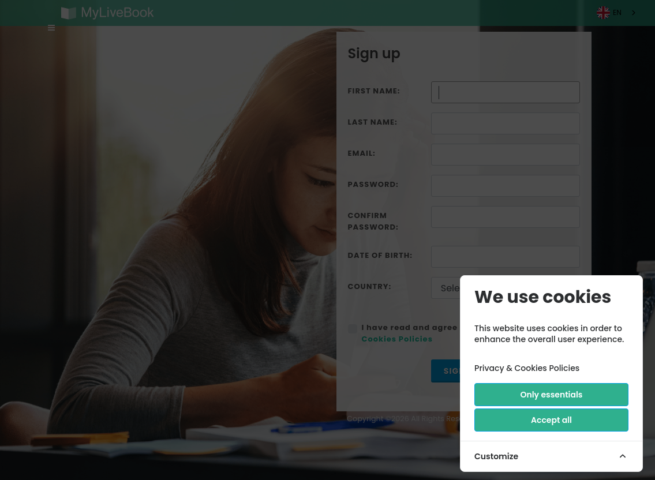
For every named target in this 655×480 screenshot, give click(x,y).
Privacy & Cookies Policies (526, 368)
